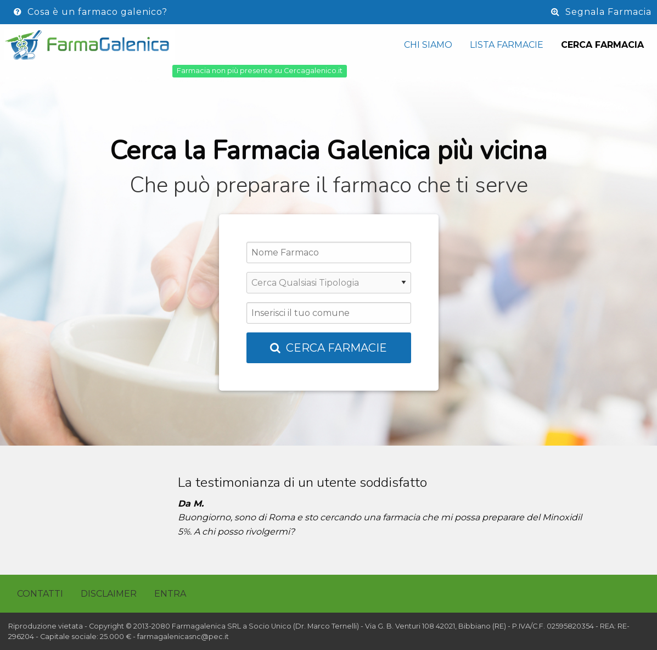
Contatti (40, 593)
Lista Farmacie (506, 45)
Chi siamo (428, 45)
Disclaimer (109, 593)
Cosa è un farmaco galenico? (90, 12)
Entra (170, 593)
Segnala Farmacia (601, 12)
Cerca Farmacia (602, 45)
